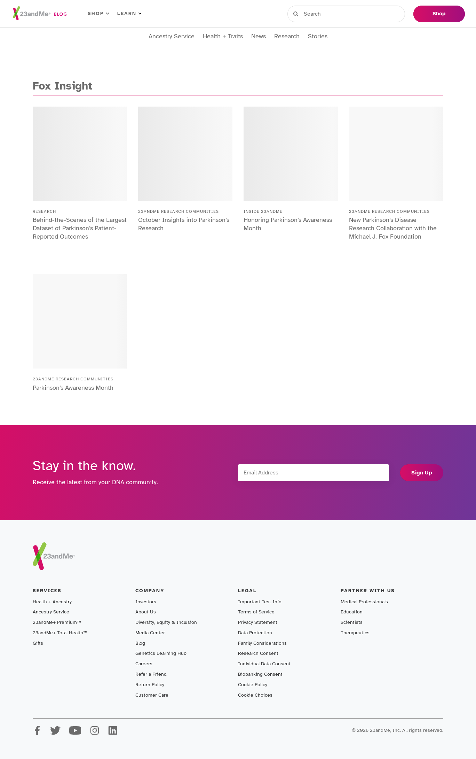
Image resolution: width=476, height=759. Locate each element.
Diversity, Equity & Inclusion (166, 622)
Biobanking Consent (260, 674)
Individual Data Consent (264, 664)
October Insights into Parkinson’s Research (183, 224)
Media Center (150, 633)
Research (287, 36)
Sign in (320, 13)
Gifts (38, 643)
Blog (140, 643)
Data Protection (255, 633)
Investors (145, 602)
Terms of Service (256, 612)
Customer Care (151, 695)
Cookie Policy (252, 685)
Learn (129, 13)
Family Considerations (262, 643)
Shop (98, 13)
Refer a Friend (151, 674)
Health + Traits (223, 36)
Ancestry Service (172, 36)
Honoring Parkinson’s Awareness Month (288, 224)
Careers (143, 664)
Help (397, 13)
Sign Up (421, 472)
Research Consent (258, 653)
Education (352, 612)
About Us (145, 612)
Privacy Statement (257, 622)
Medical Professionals (364, 602)
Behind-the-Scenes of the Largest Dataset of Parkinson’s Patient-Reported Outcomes (80, 228)
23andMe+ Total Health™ (60, 633)
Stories (317, 36)
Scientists (352, 622)
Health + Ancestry (52, 602)
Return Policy (149, 685)
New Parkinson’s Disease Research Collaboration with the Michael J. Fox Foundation (393, 228)
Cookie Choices (255, 695)
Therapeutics (355, 633)
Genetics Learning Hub (161, 653)
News (258, 36)
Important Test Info (259, 602)
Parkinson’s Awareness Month (73, 388)
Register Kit (361, 13)
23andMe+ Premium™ (57, 622)
